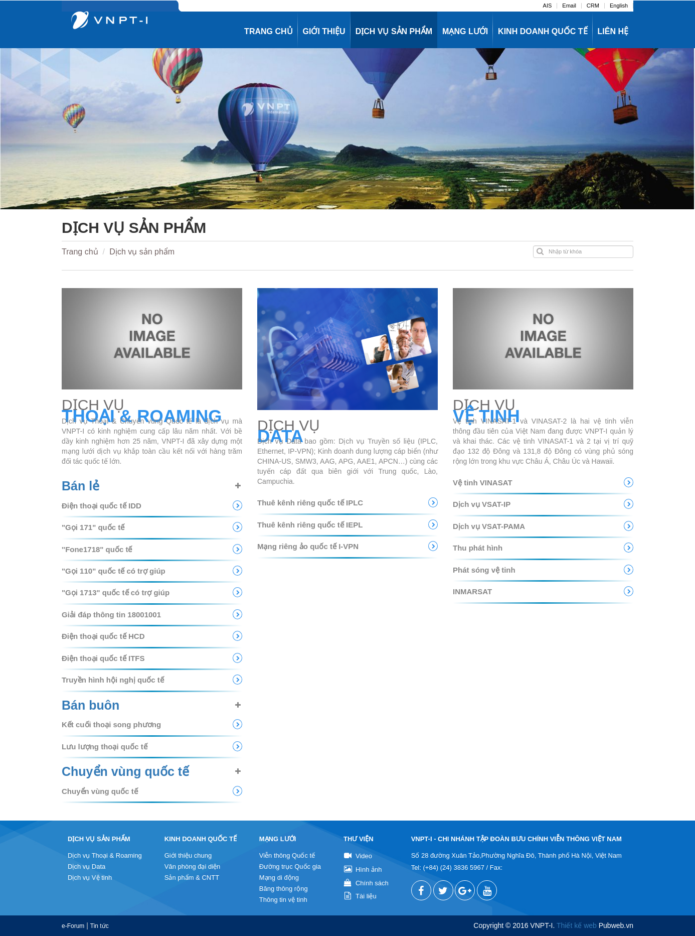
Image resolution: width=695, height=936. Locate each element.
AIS (547, 6)
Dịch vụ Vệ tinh (90, 877)
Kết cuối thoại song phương (111, 724)
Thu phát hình (477, 548)
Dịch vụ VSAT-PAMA (489, 526)
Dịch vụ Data (86, 866)
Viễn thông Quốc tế (287, 855)
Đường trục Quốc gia (290, 866)
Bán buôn (90, 705)
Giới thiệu (324, 31)
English (619, 6)
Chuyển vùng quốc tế (125, 771)
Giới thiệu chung (188, 855)
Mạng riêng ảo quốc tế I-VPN (308, 546)
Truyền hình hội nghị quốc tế (113, 680)
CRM (593, 6)
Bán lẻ (80, 486)
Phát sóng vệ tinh (484, 570)
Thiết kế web (577, 925)
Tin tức (99, 925)
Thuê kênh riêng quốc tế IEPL (310, 524)
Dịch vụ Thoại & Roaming (105, 855)
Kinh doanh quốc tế (542, 31)
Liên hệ (613, 31)
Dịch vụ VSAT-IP (481, 504)
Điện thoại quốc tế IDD (101, 505)
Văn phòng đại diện (192, 866)
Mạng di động (279, 877)
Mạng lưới (465, 31)
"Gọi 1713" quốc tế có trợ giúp (115, 592)
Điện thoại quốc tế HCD (103, 636)
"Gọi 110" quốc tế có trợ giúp (113, 571)
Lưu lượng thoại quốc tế (104, 746)
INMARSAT (472, 591)
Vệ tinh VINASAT (482, 482)
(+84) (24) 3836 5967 (453, 867)
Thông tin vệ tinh (283, 899)
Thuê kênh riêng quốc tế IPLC (310, 502)
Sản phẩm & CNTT (191, 877)
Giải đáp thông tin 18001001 (111, 614)
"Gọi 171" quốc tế (93, 527)
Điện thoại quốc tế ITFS (103, 658)
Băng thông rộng (283, 888)
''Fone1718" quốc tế (97, 549)
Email (569, 6)
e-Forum (73, 925)
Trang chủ (268, 31)
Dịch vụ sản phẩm (394, 31)
